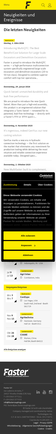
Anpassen (28, 245)
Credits (49, 429)
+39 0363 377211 (13, 397)
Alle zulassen (28, 235)
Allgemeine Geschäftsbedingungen (37, 426)
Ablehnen (28, 255)
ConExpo (24, 297)
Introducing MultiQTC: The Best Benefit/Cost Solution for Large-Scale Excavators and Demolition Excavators (25, 53)
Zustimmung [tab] (10, 184)
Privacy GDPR (46, 423)
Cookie (41, 429)
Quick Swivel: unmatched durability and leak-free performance (26, 94)
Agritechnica (26, 317)
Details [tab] (27, 184)
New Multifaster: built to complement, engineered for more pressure (25, 172)
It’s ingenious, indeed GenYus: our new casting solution (25, 133)
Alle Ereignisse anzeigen (15, 350)
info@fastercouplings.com (15, 402)
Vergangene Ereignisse (16, 287)
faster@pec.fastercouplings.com (21, 405)
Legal (35, 423)
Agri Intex (25, 274)
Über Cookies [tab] (45, 184)
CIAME (23, 335)
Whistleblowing (13, 426)
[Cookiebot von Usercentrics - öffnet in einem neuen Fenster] (40, 176)
